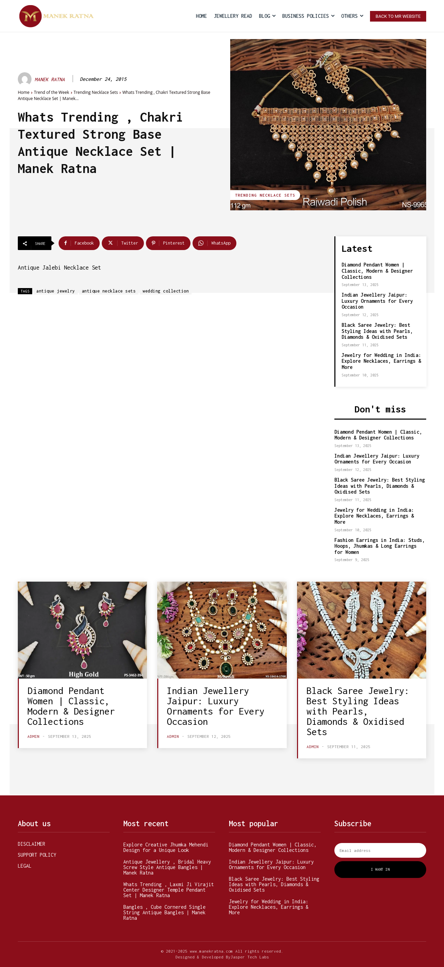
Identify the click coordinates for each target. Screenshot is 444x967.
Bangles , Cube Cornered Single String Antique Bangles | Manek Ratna (164, 912)
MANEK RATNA (50, 79)
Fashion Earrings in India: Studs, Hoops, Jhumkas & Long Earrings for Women (379, 546)
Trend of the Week (51, 92)
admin (33, 736)
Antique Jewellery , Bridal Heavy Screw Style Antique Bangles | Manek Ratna (167, 867)
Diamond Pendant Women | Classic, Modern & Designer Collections (377, 271)
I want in (380, 869)
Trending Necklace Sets (96, 92)
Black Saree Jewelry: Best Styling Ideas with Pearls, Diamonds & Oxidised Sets (377, 331)
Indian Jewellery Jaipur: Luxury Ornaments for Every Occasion (377, 301)
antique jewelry (55, 291)
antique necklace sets (109, 291)
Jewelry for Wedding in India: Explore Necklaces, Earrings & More (381, 361)
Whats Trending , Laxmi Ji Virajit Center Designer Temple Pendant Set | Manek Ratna (168, 889)
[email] (380, 850)
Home (23, 92)
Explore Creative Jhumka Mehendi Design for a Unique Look (165, 847)
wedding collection (166, 291)
